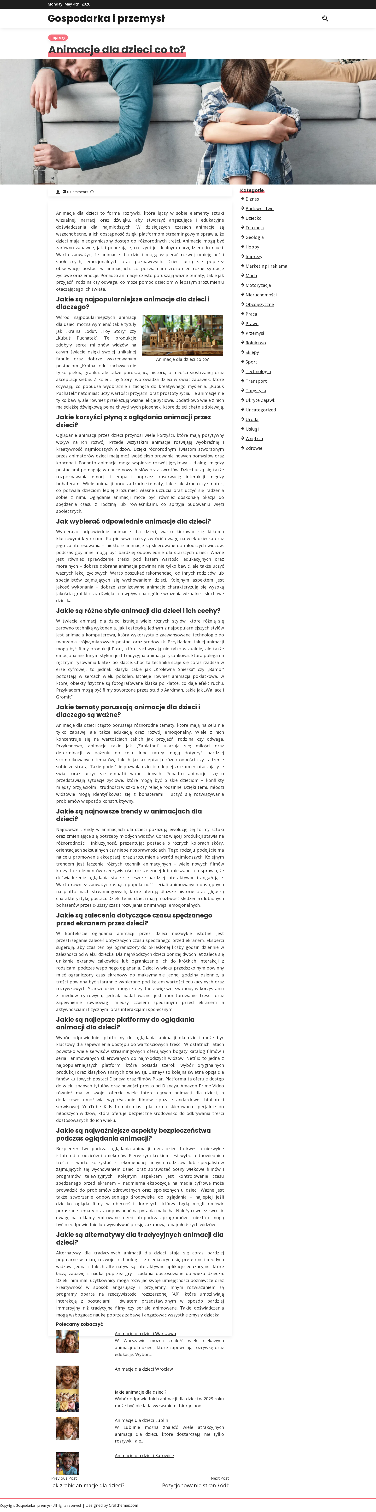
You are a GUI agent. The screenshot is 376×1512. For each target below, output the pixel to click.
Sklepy (252, 352)
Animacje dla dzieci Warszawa (145, 1333)
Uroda (252, 419)
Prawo (252, 323)
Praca (251, 314)
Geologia (255, 237)
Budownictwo (260, 208)
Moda (251, 275)
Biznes (252, 199)
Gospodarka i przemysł (109, 18)
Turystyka (256, 390)
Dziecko (254, 218)
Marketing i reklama (266, 266)
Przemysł (255, 333)
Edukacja (255, 228)
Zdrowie (254, 448)
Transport (256, 381)
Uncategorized (261, 410)
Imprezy (58, 37)
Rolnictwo (256, 343)
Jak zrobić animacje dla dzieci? (87, 1485)
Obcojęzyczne (260, 304)
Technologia (258, 371)
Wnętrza (254, 438)
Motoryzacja (258, 285)
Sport (251, 362)
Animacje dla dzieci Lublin (141, 1420)
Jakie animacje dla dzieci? (140, 1392)
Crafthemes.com (123, 1505)
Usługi (252, 429)
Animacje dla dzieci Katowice (144, 1455)
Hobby (252, 247)
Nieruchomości (261, 295)
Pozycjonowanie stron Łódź (195, 1485)
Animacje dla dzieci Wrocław (144, 1369)
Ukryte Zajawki (261, 400)
